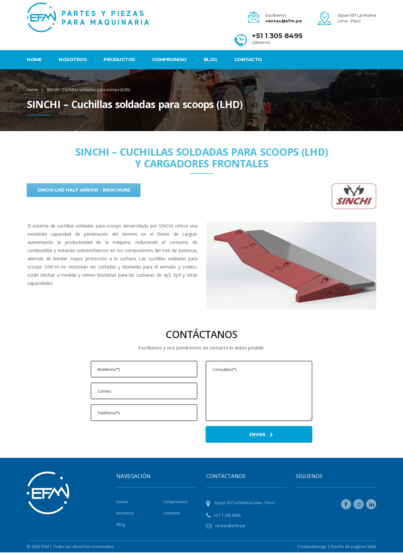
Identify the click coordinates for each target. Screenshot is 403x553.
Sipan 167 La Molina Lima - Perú (244, 503)
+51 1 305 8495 (277, 36)
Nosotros (73, 59)
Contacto (248, 59)
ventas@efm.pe (283, 20)
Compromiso (169, 59)
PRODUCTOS (119, 59)
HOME (34, 59)
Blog (210, 59)
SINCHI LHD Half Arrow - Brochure (83, 190)
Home (32, 89)
